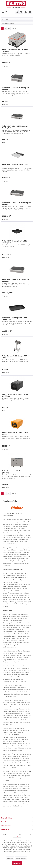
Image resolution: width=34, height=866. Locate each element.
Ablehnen (10, 858)
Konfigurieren (17, 863)
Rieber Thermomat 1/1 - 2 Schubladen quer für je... (15, 472)
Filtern (5, 19)
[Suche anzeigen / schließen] (16, 12)
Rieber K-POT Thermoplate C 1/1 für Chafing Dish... (14, 318)
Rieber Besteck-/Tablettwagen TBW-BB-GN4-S (16, 357)
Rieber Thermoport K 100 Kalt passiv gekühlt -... (15, 395)
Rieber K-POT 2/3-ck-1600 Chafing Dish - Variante (16, 88)
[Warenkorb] (30, 12)
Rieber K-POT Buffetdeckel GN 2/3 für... (16, 164)
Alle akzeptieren (21, 858)
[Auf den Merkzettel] (5, 66)
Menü (6, 11)
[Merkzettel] (21, 12)
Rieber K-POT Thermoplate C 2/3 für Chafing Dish (14, 242)
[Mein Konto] (25, 12)
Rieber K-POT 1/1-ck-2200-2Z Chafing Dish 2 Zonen (16, 203)
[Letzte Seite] (9, 28)
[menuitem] (6, 12)
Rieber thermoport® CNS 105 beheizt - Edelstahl (15, 50)
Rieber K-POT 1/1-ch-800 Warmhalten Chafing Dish (15, 127)
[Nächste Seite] (5, 28)
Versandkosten (17, 837)
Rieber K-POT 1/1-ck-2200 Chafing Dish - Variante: (16, 280)
